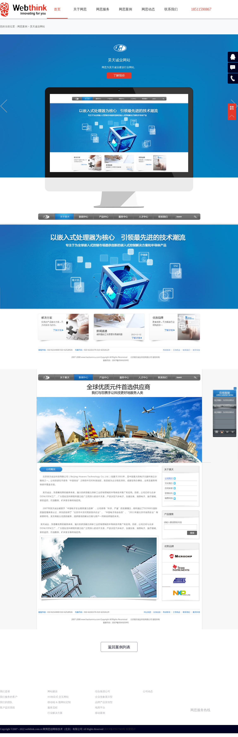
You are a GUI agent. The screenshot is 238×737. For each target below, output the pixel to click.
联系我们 (171, 9)
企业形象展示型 (103, 696)
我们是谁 (5, 691)
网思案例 (125, 9)
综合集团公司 (102, 691)
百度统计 (131, 729)
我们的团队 (6, 702)
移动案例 (100, 713)
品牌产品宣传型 (103, 702)
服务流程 (52, 707)
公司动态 (148, 691)
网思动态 (148, 9)
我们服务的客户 (8, 696)
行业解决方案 (55, 713)
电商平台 (100, 707)
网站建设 (52, 691)
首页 (57, 9)
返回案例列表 (119, 647)
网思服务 (102, 9)
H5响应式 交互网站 (58, 696)
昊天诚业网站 (37, 26)
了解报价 (119, 75)
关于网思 (80, 9)
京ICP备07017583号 (114, 729)
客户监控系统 (7, 707)
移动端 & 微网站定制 (59, 702)
